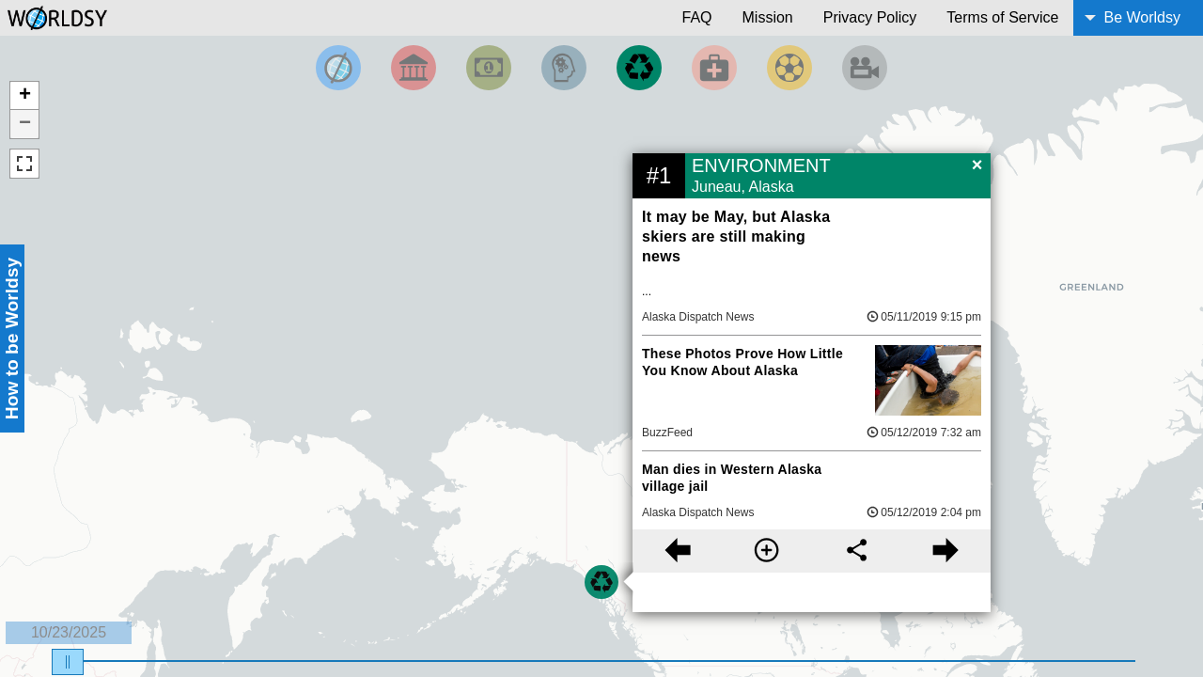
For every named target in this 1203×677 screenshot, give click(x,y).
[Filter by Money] (488, 67)
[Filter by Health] (714, 67)
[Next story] (946, 551)
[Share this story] (856, 551)
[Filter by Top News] (338, 67)
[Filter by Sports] (789, 67)
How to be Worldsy (12, 338)
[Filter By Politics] (413, 67)
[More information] (766, 551)
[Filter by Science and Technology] (563, 67)
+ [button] (25, 96)
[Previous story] (677, 551)
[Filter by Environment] (639, 67)
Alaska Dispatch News (698, 316)
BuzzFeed (667, 432)
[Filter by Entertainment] (864, 67)
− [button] (25, 124)
